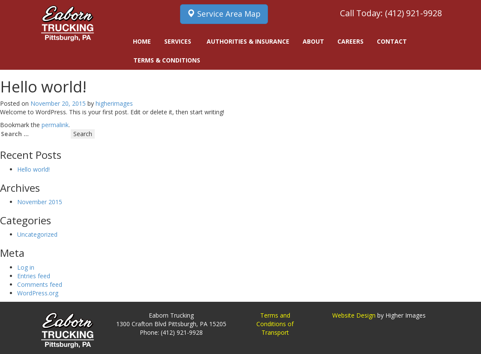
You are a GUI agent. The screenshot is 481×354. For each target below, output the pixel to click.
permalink (55, 125)
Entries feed (33, 276)
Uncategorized (37, 234)
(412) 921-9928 (413, 13)
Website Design (354, 315)
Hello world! (33, 169)
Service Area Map (224, 14)
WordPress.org (37, 293)
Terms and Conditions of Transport (275, 323)
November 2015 (39, 202)
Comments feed (39, 284)
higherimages (114, 103)
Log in (25, 267)
